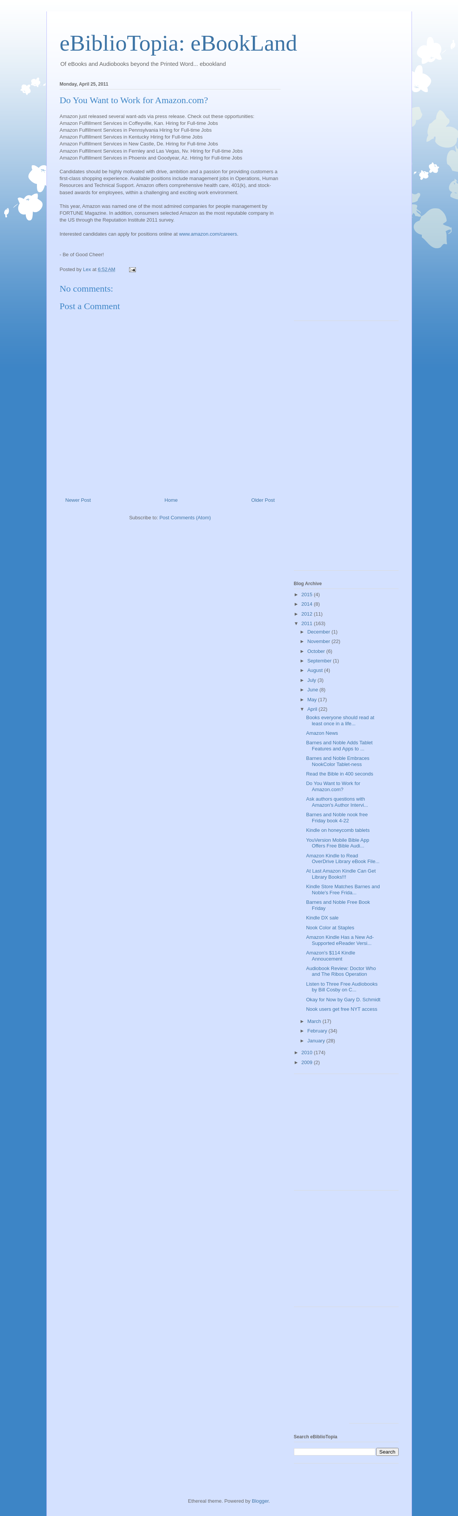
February (318, 1031)
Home (171, 500)
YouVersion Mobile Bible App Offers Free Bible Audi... (337, 843)
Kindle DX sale (322, 918)
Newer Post (78, 500)
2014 (308, 604)
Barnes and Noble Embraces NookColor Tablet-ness (337, 761)
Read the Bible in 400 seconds (339, 774)
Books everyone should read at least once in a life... (340, 720)
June (313, 690)
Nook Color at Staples (330, 927)
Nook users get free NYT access (341, 1009)
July (312, 680)
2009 (308, 1062)
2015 (308, 594)
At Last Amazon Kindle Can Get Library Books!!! (341, 874)
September (320, 661)
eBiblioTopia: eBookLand (178, 43)
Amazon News (322, 733)
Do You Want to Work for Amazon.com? (333, 786)
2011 (308, 623)
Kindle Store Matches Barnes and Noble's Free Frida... (343, 889)
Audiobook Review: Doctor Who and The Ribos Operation (341, 971)
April (313, 709)
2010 (308, 1052)
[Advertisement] (324, 199)
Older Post (262, 500)
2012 (308, 614)
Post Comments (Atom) (185, 517)
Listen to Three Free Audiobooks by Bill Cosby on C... (342, 987)
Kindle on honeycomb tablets (338, 830)
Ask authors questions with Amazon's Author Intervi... (337, 802)
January (316, 1041)
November (319, 641)
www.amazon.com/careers (208, 234)
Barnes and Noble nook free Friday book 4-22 (337, 817)
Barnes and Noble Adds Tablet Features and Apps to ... (339, 746)
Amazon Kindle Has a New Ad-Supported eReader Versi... (340, 940)
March (314, 1021)
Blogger (260, 1501)
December (319, 632)
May (312, 699)
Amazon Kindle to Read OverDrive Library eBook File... (343, 859)
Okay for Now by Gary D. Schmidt (343, 999)
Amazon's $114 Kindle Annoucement (330, 956)
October (316, 651)
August (315, 670)
